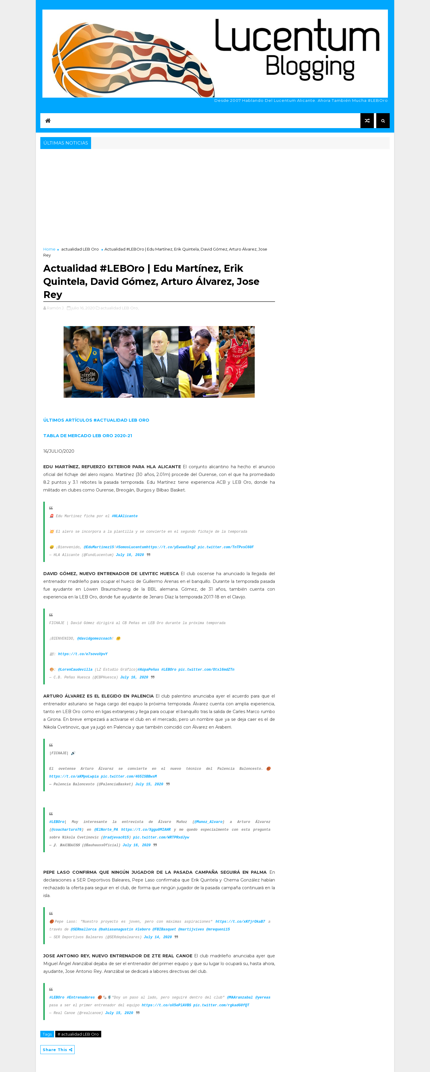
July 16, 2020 (130, 555)
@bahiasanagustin (116, 929)
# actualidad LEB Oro (78, 1034)
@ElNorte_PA (106, 830)
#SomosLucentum (131, 547)
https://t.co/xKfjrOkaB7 (240, 922)
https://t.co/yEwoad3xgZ (171, 547)
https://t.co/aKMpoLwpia (74, 777)
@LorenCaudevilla (75, 670)
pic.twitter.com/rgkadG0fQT (221, 1005)
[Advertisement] (215, 195)
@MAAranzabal (240, 998)
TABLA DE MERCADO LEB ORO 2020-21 (87, 435)
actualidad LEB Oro (80, 249)
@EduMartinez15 (99, 547)
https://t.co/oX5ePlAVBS (166, 1005)
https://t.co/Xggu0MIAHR (146, 830)
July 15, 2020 (149, 784)
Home (49, 249)
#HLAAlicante (124, 516)
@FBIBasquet (164, 929)
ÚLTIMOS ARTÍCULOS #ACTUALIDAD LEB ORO (96, 420)
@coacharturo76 (66, 830)
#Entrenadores (81, 998)
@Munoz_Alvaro (208, 822)
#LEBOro (168, 670)
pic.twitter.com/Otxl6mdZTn (206, 670)
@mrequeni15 (218, 929)
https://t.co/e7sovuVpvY (83, 654)
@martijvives (191, 929)
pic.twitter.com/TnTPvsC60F (226, 547)
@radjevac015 (116, 838)
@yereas (262, 998)
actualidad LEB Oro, (119, 307)
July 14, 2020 (158, 937)
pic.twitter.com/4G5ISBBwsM (129, 777)
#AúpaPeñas (148, 670)
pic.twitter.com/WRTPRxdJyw (161, 838)
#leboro (142, 929)
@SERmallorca (83, 929)
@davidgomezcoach (94, 639)
